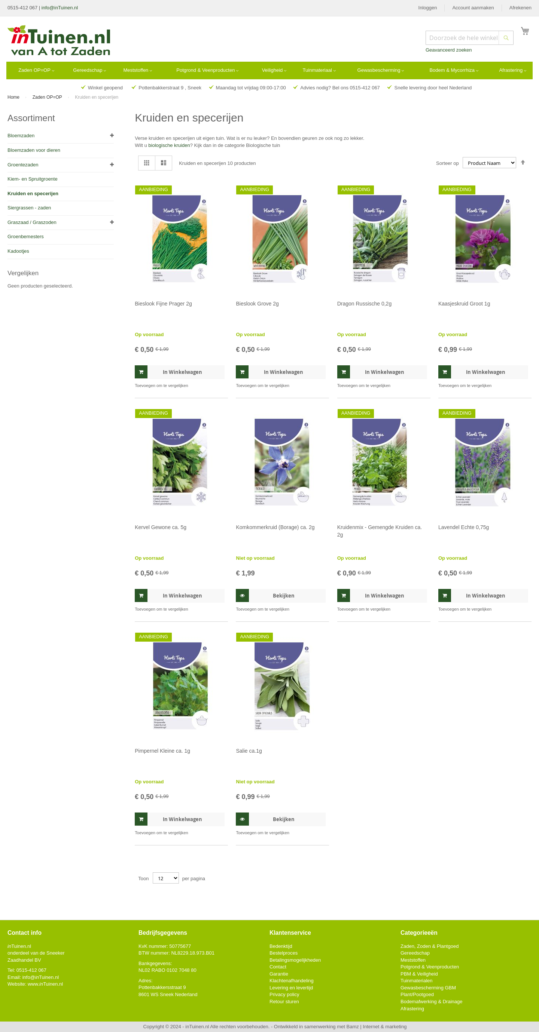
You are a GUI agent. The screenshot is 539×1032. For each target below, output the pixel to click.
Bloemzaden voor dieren (33, 150)
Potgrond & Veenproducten (430, 967)
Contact (278, 967)
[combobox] (470, 38)
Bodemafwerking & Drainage (431, 1001)
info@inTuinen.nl (60, 7)
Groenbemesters (25, 236)
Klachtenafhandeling (292, 980)
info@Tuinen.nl (40, 977)
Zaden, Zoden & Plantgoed (430, 946)
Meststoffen (413, 960)
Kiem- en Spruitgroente (32, 179)
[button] (218, 385)
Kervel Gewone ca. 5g (160, 527)
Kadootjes (18, 251)
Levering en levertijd (291, 987)
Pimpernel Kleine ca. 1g (162, 751)
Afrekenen (520, 7)
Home (14, 97)
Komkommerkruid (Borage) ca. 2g (275, 527)
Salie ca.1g (249, 751)
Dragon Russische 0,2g (364, 304)
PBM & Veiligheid (419, 974)
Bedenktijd (281, 946)
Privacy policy (284, 994)
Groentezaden (22, 165)
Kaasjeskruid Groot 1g (464, 304)
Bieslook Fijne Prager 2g (163, 304)
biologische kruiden (169, 145)
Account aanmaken (473, 7)
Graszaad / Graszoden (32, 222)
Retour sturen (284, 1001)
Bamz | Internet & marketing (377, 1026)
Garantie (279, 974)
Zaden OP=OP (48, 97)
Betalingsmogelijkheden (295, 960)
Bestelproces (284, 953)
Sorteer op (447, 163)
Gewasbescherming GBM (428, 987)
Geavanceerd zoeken (449, 50)
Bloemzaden (20, 135)
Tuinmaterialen (417, 980)
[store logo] (59, 41)
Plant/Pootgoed (417, 994)
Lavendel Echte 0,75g (463, 527)
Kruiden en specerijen (32, 193)
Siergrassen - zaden (29, 208)
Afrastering (412, 1008)
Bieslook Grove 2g (257, 304)
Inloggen (427, 7)
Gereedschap (415, 953)
